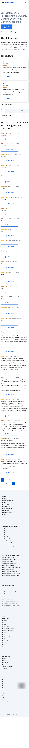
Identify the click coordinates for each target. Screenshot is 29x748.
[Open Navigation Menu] (3, 2)
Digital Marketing (6, 506)
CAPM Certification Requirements (9, 589)
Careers (4, 622)
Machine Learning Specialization (9, 571)
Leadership (4, 620)
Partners (4, 660)
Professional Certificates (8, 628)
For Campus (5, 639)
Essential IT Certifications (8, 595)
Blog (3, 664)
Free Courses (5, 645)
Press (3, 680)
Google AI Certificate (7, 528)
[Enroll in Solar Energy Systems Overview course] (6, 26)
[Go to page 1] (5, 480)
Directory (4, 696)
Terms (3, 684)
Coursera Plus (5, 626)
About (3, 616)
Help (3, 688)
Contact (4, 692)
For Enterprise (5, 635)
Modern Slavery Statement (8, 700)
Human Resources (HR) (7, 508)
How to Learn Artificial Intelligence (10, 601)
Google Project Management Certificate (11, 536)
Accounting (4, 498)
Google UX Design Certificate (8, 538)
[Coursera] (9, 2)
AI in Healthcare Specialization (9, 563)
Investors (4, 682)
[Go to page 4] (16, 480)
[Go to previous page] (2, 480)
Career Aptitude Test (7, 587)
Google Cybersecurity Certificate (9, 530)
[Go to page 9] (10, 483)
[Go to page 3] (13, 480)
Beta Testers (5, 662)
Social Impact (5, 643)
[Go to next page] (13, 483)
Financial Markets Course (8, 569)
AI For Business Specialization (9, 559)
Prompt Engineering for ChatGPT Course (11, 573)
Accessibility (5, 690)
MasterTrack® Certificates (8, 630)
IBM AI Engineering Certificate (9, 540)
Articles (4, 694)
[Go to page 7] (2, 483)
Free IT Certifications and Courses (10, 597)
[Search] (26, 2)
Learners (4, 658)
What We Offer (5, 618)
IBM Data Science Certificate (8, 544)
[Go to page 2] (9, 480)
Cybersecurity (5, 502)
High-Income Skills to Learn (8, 599)
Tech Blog (4, 668)
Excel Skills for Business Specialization (11, 567)
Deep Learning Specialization (8, 565)
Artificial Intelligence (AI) (7, 500)
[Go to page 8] (6, 483)
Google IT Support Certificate (9, 534)
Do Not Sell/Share (6, 702)
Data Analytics (5, 504)
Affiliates (4, 698)
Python (4, 514)
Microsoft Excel (5, 510)
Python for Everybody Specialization (10, 575)
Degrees (4, 632)
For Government (6, 637)
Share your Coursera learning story (10, 647)
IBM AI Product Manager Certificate (10, 542)
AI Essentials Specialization (8, 557)
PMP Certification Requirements (9, 603)
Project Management (7, 512)
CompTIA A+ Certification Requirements (11, 591)
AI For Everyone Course (7, 561)
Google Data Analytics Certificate (9, 532)
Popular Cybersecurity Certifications (10, 605)
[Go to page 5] (20, 480)
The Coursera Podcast (7, 666)
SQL (3, 516)
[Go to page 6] (23, 480)
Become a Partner (6, 641)
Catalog (4, 624)
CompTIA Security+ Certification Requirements (12, 593)
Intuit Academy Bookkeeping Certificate (11, 546)
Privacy (4, 686)
